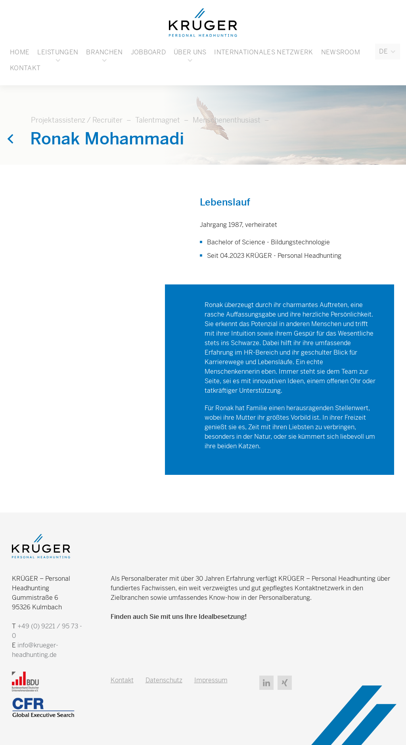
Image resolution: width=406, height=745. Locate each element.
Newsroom (340, 52)
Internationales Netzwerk (263, 52)
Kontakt (25, 68)
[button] (387, 52)
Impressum (211, 680)
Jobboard (148, 52)
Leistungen (57, 52)
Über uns (190, 52)
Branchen (104, 52)
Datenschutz (164, 680)
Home (19, 52)
